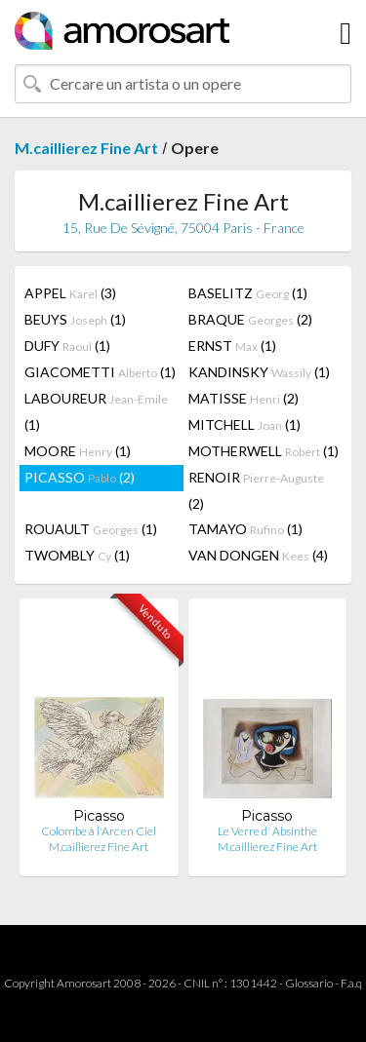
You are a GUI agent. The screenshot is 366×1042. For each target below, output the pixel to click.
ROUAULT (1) (90, 529)
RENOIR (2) (256, 490)
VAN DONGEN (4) (258, 555)
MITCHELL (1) (244, 424)
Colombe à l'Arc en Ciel (98, 831)
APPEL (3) (70, 293)
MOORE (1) (77, 451)
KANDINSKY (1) (259, 372)
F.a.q (351, 983)
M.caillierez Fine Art (86, 147)
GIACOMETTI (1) (100, 372)
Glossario (309, 983)
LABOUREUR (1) (96, 411)
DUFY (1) (67, 345)
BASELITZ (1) (247, 293)
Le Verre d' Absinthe (267, 831)
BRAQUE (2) (250, 319)
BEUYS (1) (75, 319)
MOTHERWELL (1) (263, 451)
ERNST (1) (232, 345)
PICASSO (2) (79, 477)
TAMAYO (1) (245, 529)
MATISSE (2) (243, 398)
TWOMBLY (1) (77, 555)
